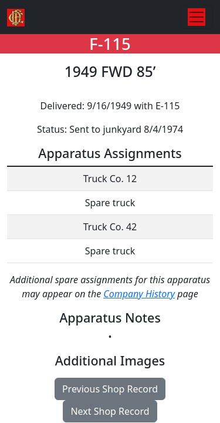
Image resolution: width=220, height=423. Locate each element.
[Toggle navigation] (196, 17)
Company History (139, 293)
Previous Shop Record (110, 388)
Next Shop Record (109, 411)
